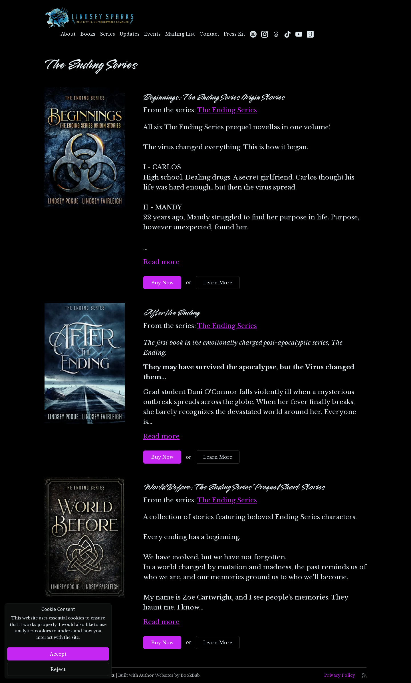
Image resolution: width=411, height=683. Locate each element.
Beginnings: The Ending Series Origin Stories (214, 97)
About (68, 34)
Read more (161, 262)
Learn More (217, 283)
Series (107, 34)
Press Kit (234, 34)
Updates (130, 34)
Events (152, 34)
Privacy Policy (339, 675)
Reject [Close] (58, 669)
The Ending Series (227, 110)
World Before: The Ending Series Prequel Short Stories (234, 487)
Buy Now (162, 283)
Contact (209, 34)
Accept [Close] (58, 654)
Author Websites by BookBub (169, 675)
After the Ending (171, 313)
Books (87, 34)
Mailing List (180, 34)
